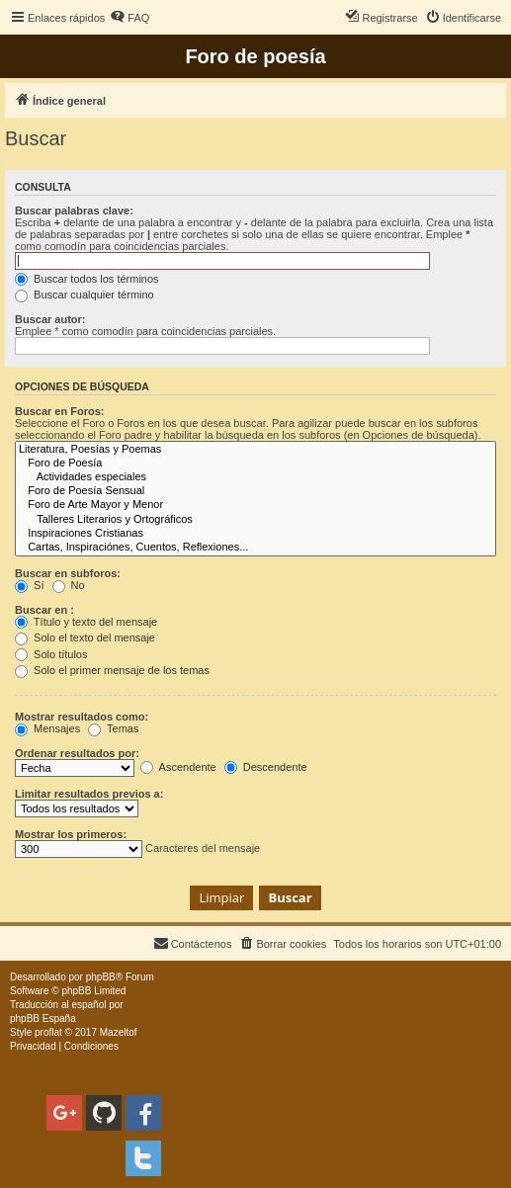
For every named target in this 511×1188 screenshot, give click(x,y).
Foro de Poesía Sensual (255, 491)
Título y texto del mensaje (86, 622)
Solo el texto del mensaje (85, 637)
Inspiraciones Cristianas (255, 534)
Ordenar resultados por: (77, 753)
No (68, 585)
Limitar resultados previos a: (89, 794)
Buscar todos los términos (87, 279)
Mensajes (47, 728)
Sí (29, 585)
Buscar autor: (50, 319)
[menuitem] (129, 18)
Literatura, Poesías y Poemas (255, 450)
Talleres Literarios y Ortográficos (255, 520)
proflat (48, 1032)
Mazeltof (118, 1032)
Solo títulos (51, 654)
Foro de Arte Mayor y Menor (255, 505)
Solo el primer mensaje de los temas (112, 670)
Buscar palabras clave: (74, 210)
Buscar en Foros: (59, 411)
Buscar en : (44, 610)
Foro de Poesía (255, 463)
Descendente (265, 767)
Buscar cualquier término (84, 294)
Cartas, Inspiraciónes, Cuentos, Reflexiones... (255, 547)
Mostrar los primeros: (71, 834)
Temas (113, 728)
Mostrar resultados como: (81, 716)
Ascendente (178, 767)
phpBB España (43, 1018)
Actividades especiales (255, 477)
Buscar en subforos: (68, 573)
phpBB (101, 977)
